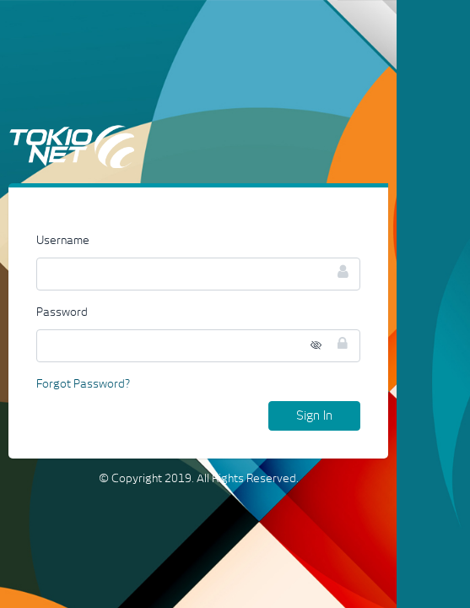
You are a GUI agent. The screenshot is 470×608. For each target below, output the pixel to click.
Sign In (314, 416)
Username (62, 241)
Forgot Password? (83, 384)
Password (62, 312)
